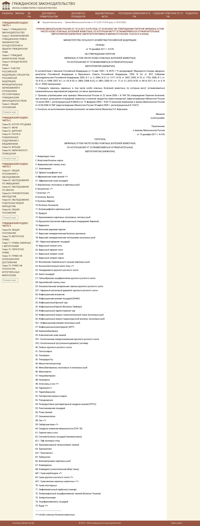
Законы (19, 13)
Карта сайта (176, 523)
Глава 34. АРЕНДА (11, 147)
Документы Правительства (49, 15)
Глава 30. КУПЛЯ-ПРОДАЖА (16, 124)
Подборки (191, 13)
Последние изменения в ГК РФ (134, 15)
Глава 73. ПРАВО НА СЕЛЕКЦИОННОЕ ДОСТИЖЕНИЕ (12, 259)
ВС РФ (29, 15)
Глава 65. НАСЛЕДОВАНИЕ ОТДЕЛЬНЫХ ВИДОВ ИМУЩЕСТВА (15, 203)
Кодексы (7, 13)
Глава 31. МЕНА (10, 127)
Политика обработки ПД (23, 523)
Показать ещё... (10, 112)
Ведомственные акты (104, 15)
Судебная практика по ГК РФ (168, 15)
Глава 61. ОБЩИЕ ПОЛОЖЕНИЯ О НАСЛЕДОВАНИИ (11, 173)
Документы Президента (78, 15)
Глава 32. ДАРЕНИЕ (12, 131)
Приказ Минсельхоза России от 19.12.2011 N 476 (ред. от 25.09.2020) (95, 22)
